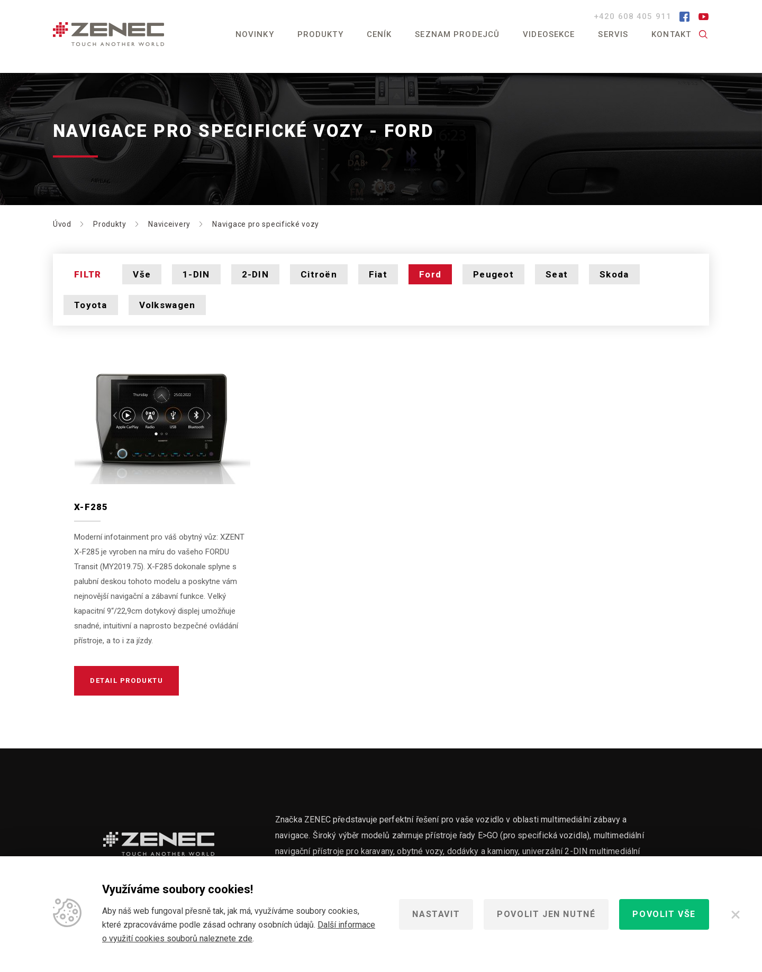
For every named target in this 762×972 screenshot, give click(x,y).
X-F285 (91, 507)
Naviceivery (169, 224)
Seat (557, 274)
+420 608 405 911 (634, 16)
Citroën (319, 274)
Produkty (320, 34)
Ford (430, 274)
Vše (142, 274)
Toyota (90, 305)
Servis (613, 34)
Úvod (62, 224)
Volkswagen (167, 305)
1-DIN (196, 274)
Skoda (614, 274)
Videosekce (549, 34)
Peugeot (493, 274)
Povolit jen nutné (546, 914)
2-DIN (255, 274)
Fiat (378, 274)
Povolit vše (664, 914)
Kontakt (671, 34)
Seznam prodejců (457, 34)
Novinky (254, 34)
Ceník (379, 34)
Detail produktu (126, 680)
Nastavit (436, 914)
